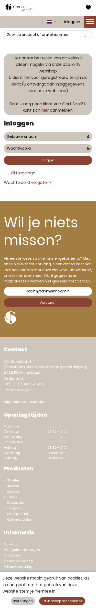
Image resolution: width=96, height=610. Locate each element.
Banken (13, 485)
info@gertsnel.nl (18, 390)
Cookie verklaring (18, 561)
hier (45, 110)
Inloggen (72, 21)
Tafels (12, 497)
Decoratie (15, 502)
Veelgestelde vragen (22, 549)
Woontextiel (17, 513)
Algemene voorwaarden (24, 401)
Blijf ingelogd (23, 173)
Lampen (14, 508)
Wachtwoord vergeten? (28, 182)
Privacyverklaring (18, 566)
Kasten (13, 491)
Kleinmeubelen (19, 519)
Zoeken (87, 34)
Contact (11, 544)
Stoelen (13, 480)
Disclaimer (13, 555)
